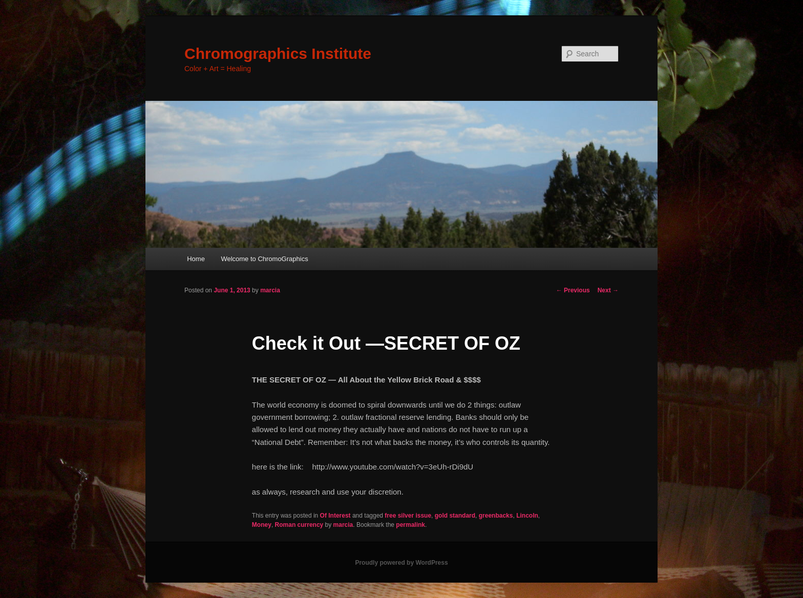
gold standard (455, 515)
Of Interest (335, 515)
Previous (573, 290)
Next (608, 290)
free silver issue (408, 515)
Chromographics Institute (277, 53)
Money (261, 524)
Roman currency (299, 524)
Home (196, 259)
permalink (410, 524)
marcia (270, 290)
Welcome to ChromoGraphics (264, 259)
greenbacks (496, 515)
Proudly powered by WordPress (401, 562)
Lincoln (527, 515)
